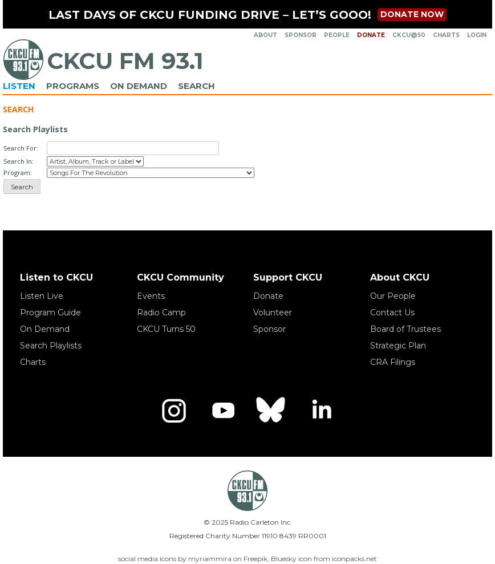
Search (196, 85)
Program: (17, 172)
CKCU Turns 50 (166, 329)
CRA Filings (392, 362)
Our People (393, 296)
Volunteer (272, 312)
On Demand (138, 85)
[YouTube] (223, 411)
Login (476, 35)
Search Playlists (51, 345)
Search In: (18, 161)
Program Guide (50, 312)
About (265, 35)
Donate (371, 35)
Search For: (20, 148)
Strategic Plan (398, 345)
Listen (19, 85)
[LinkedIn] (321, 411)
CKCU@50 (408, 35)
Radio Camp (161, 312)
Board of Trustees (405, 329)
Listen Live (41, 296)
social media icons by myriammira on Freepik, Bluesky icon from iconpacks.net (247, 558)
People (337, 35)
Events (151, 296)
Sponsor (301, 35)
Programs (72, 85)
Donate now (412, 14)
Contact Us (392, 312)
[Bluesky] (272, 411)
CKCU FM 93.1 (125, 61)
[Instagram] (174, 411)
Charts (446, 35)
